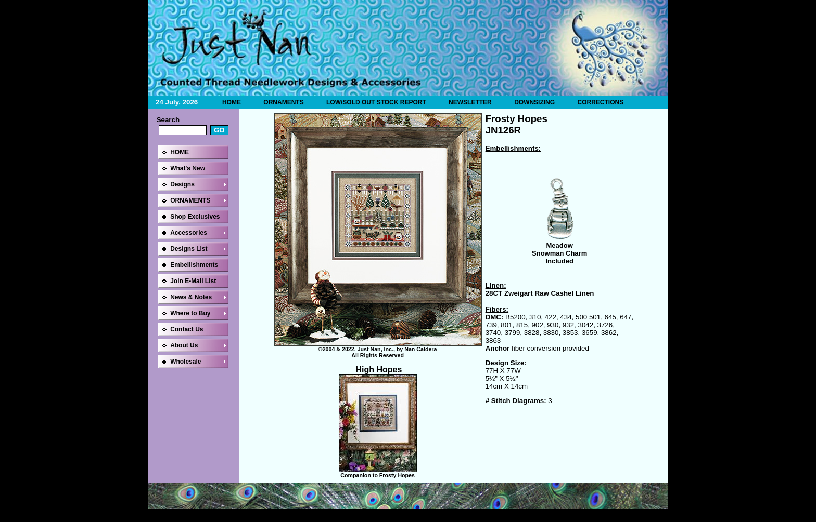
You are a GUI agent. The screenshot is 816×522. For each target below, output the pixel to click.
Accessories (188, 232)
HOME (231, 102)
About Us (184, 345)
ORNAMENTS (283, 102)
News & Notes (191, 297)
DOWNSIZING (534, 102)
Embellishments (194, 265)
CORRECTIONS (600, 102)
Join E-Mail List (193, 281)
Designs (182, 184)
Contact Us (186, 329)
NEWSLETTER (470, 102)
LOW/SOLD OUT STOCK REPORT (376, 102)
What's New (187, 168)
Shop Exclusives (195, 216)
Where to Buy (190, 313)
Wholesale (185, 361)
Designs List (188, 248)
